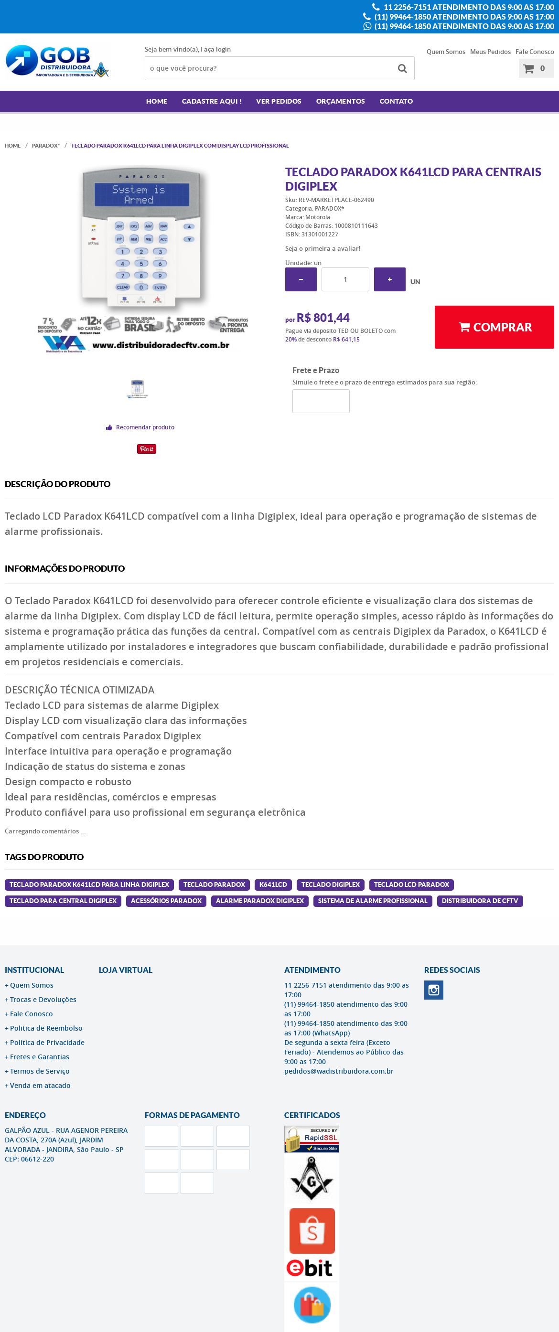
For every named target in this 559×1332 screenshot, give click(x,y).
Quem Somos (446, 51)
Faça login (216, 49)
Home (157, 101)
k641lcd (273, 884)
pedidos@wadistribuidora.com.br (339, 1071)
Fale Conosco (535, 51)
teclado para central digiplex (63, 901)
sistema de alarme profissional (373, 901)
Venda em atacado (40, 1085)
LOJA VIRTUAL (125, 970)
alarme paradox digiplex (260, 901)
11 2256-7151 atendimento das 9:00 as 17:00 (468, 7)
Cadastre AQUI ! (212, 101)
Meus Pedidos (490, 51)
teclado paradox (214, 884)
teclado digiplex (330, 884)
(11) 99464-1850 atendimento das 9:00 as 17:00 (463, 16)
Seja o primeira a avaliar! (323, 248)
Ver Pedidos (279, 101)
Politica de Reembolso (46, 1028)
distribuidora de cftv (480, 901)
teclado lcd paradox (411, 884)
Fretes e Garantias (39, 1056)
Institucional (34, 970)
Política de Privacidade (47, 1042)
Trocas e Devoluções (43, 999)
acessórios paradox (166, 901)
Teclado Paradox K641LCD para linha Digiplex (89, 884)
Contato (396, 101)
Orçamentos (341, 101)
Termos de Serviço (40, 1071)
